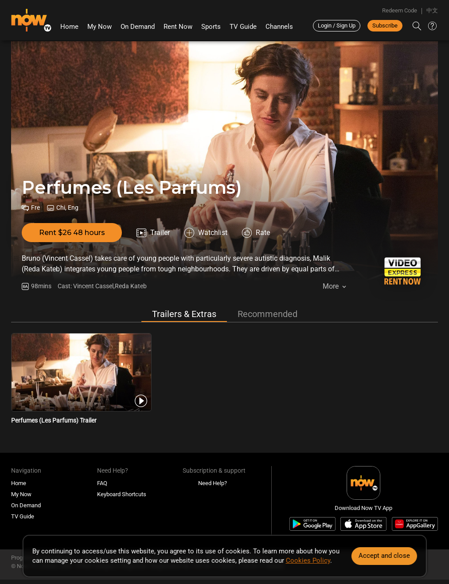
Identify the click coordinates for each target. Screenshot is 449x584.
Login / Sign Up (336, 25)
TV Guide (243, 27)
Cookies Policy (307, 560)
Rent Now (178, 27)
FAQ (102, 483)
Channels (279, 27)
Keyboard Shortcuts (121, 494)
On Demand (138, 27)
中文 (432, 10)
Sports (211, 27)
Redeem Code (399, 10)
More (331, 286)
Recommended (267, 314)
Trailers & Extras (184, 314)
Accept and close (384, 556)
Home (69, 27)
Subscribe (385, 25)
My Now (99, 27)
